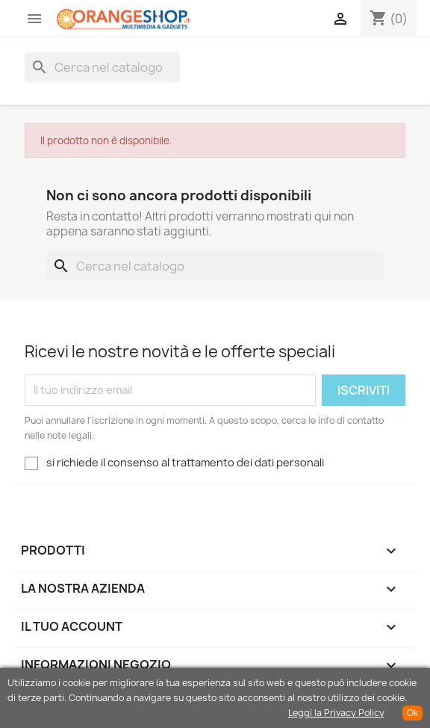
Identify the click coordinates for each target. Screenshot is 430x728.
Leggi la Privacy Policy (336, 712)
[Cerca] (102, 67)
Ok (412, 713)
